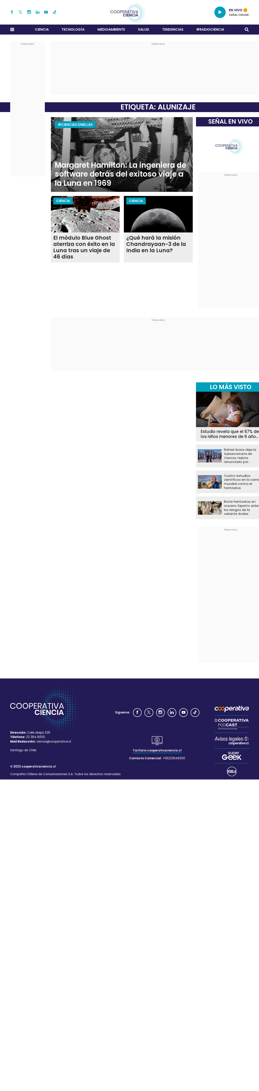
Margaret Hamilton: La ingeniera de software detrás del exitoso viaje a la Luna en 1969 (120, 174)
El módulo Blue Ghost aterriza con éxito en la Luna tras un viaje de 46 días (84, 247)
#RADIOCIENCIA (210, 29)
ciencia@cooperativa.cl (53, 741)
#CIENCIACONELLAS (75, 124)
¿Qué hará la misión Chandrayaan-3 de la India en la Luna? (156, 244)
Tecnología (73, 29)
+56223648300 (174, 758)
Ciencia (42, 29)
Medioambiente (111, 29)
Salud (143, 29)
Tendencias (172, 29)
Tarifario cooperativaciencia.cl (157, 750)
